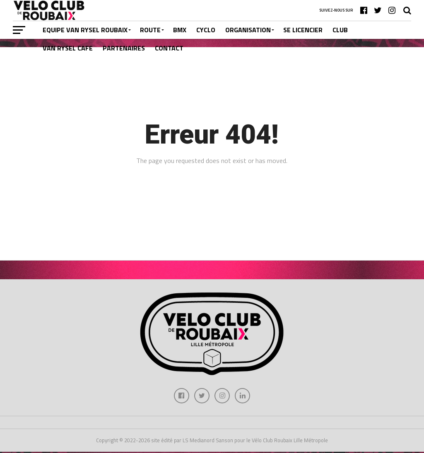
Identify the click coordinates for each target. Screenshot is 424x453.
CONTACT (169, 48)
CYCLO (205, 30)
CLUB (340, 30)
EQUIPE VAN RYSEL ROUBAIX (85, 30)
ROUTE (150, 30)
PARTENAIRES (124, 48)
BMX (179, 30)
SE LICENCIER (303, 30)
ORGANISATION (248, 30)
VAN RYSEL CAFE (68, 48)
